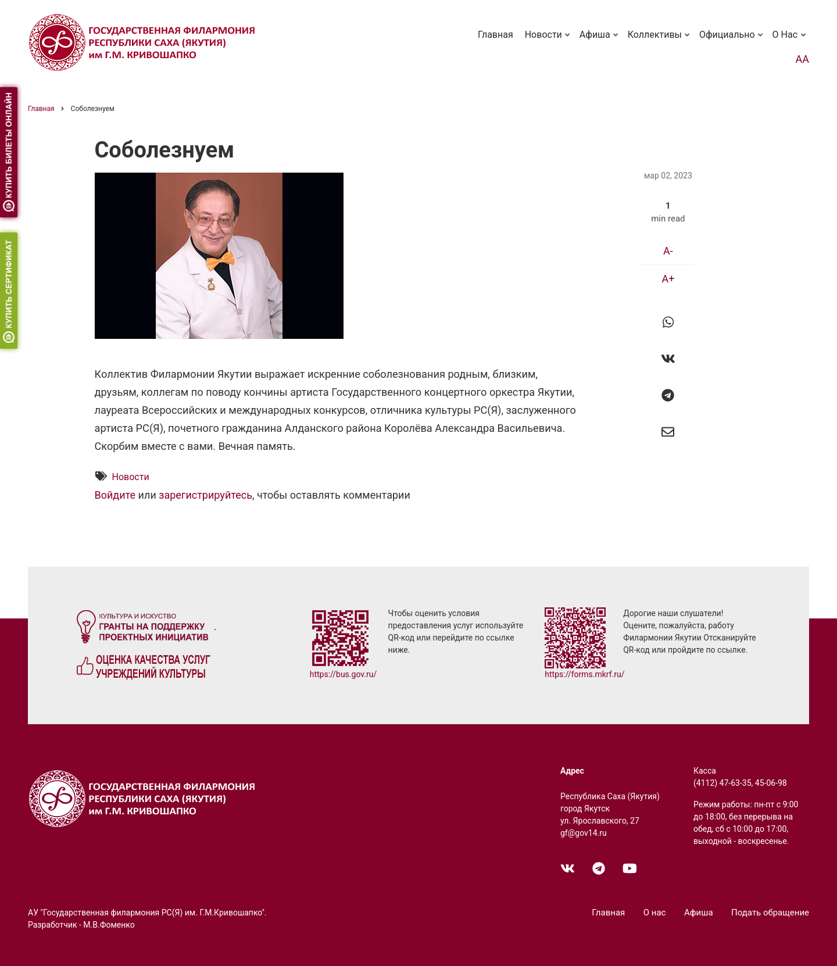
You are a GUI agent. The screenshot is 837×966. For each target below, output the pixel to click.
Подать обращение (770, 912)
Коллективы (660, 40)
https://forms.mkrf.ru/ (584, 674)
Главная (495, 34)
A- (668, 251)
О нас (789, 40)
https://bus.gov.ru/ (343, 674)
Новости (548, 40)
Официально (732, 40)
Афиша (600, 40)
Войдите (115, 495)
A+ (667, 279)
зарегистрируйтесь (205, 495)
